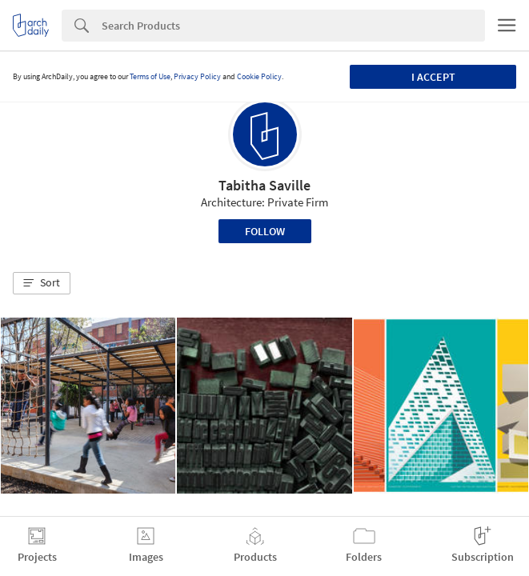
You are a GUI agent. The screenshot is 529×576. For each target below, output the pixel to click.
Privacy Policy (197, 76)
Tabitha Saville (264, 185)
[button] (41, 283)
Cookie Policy (259, 76)
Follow (265, 231)
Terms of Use (150, 76)
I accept (433, 77)
